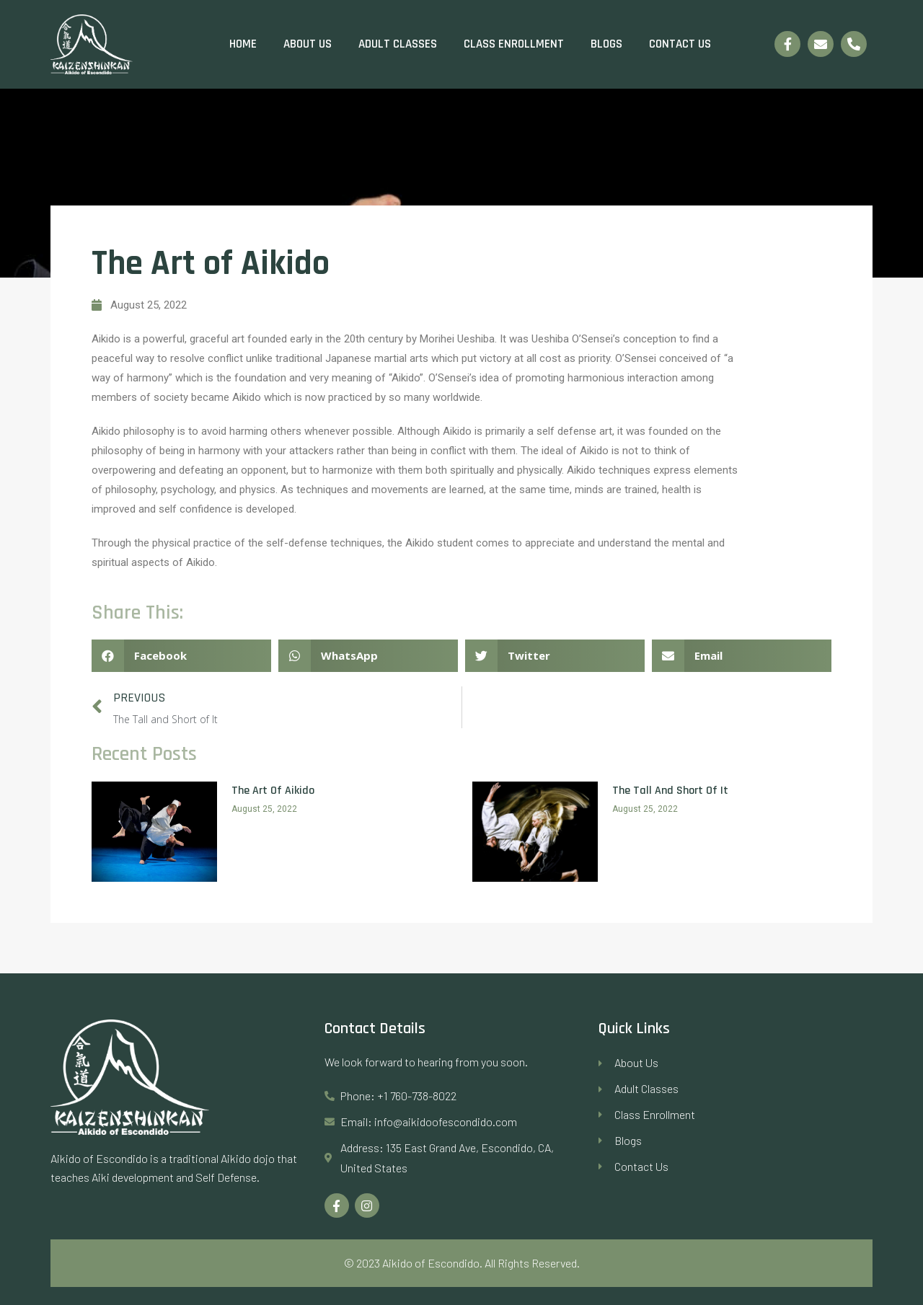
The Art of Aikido (272, 790)
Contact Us (680, 44)
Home (243, 44)
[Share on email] (741, 656)
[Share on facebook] (181, 656)
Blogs (606, 44)
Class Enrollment (514, 44)
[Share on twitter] (555, 656)
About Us (307, 44)
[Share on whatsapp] (368, 656)
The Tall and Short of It (670, 790)
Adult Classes (397, 44)
